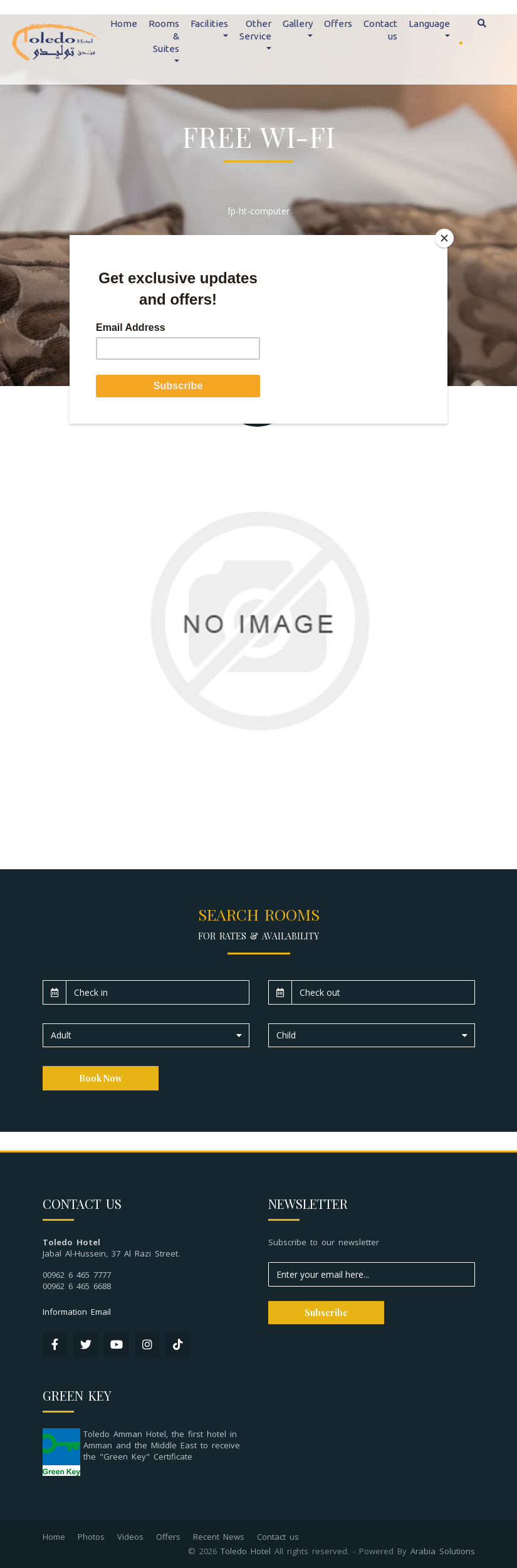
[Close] (444, 238)
